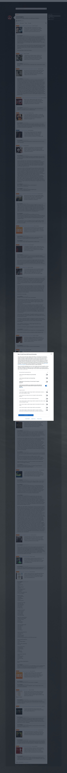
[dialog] (33, 386)
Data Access (33, 418)
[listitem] (33, 372)
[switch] (46, 374)
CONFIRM (26, 415)
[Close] (52, 354)
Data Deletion (27, 418)
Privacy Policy (39, 418)
